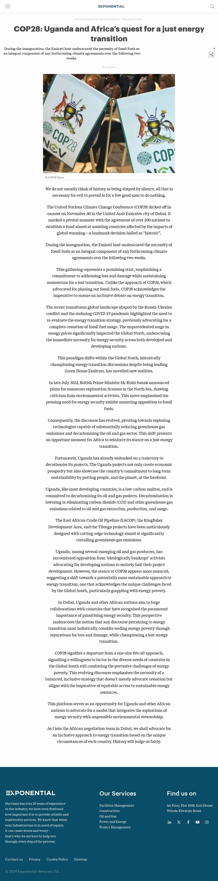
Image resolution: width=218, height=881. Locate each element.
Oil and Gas (107, 816)
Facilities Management (116, 805)
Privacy (34, 859)
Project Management (115, 827)
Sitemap (80, 859)
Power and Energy (112, 821)
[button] (7, 6)
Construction (109, 810)
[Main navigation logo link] (111, 6)
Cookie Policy (57, 859)
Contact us (14, 859)
